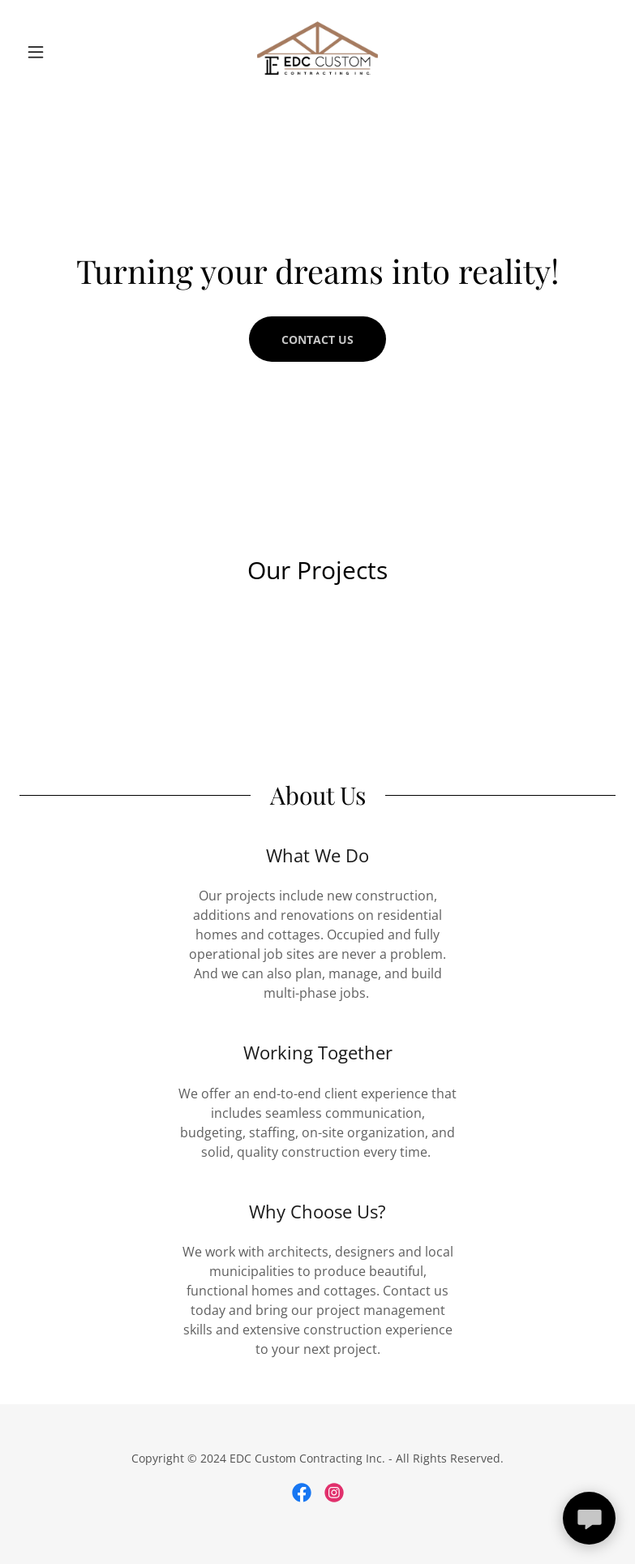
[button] (64, 52)
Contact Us (317, 339)
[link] (317, 51)
